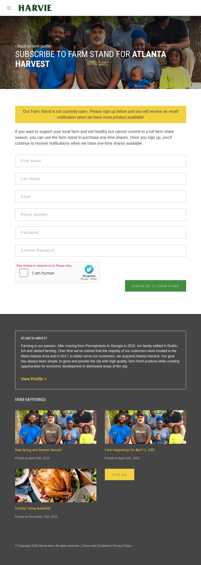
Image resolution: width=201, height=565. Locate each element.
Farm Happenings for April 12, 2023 (130, 450)
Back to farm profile (33, 46)
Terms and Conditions (96, 545)
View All (120, 475)
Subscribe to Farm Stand (155, 286)
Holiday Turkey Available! (32, 508)
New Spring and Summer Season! (38, 450)
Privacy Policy (122, 545)
